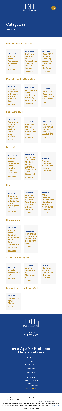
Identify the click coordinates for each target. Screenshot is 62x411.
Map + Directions (31, 388)
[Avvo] (33, 341)
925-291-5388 (31, 335)
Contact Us (31, 372)
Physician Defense (31, 365)
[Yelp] (24, 341)
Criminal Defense (31, 369)
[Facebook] (38, 341)
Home (31, 361)
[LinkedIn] (29, 341)
